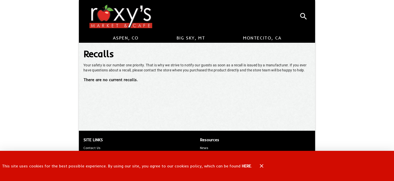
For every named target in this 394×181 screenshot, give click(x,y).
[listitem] (92, 148)
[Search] (303, 16)
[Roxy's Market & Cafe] (118, 16)
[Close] (261, 165)
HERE (246, 165)
